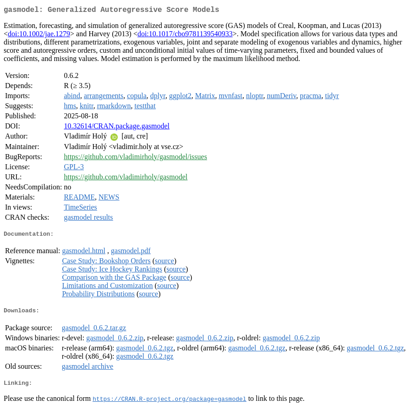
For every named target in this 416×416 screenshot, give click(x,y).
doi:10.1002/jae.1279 (39, 35)
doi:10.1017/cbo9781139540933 (185, 35)
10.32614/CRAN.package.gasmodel (117, 128)
